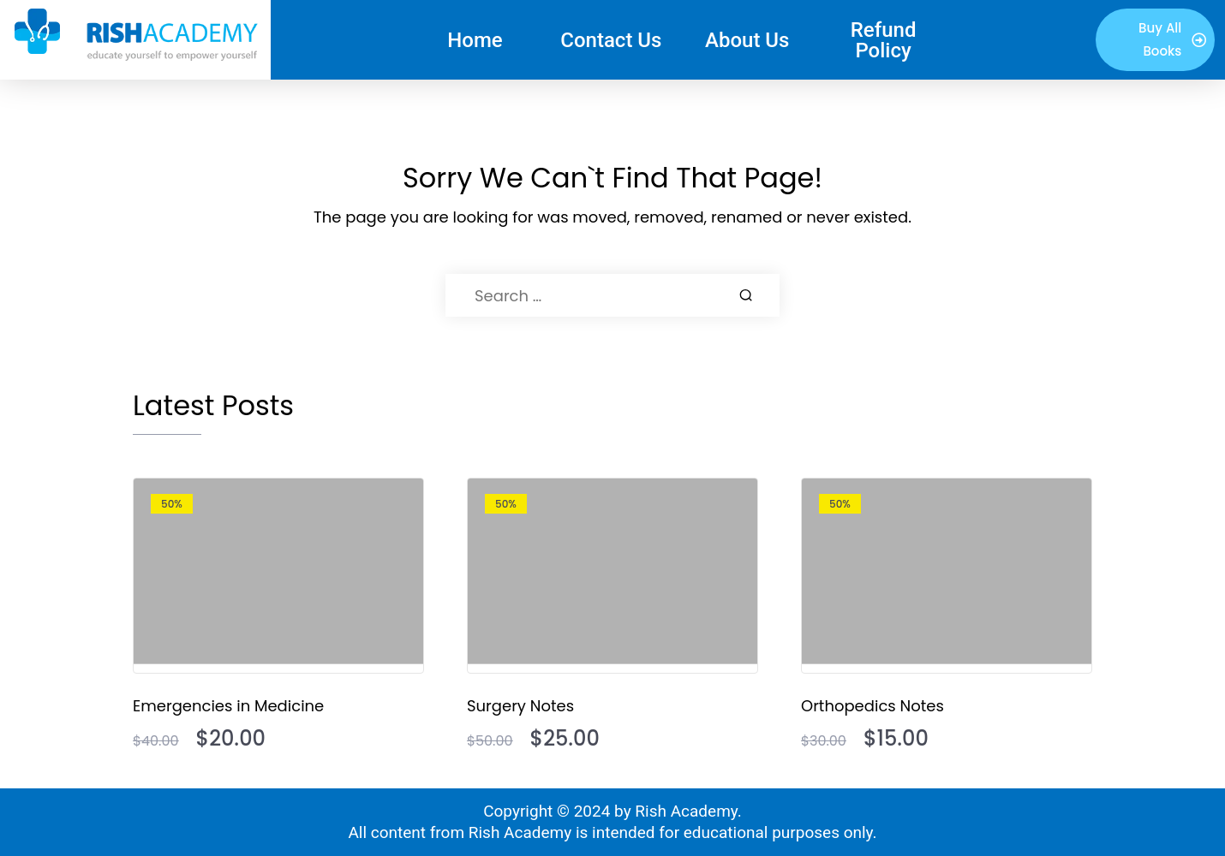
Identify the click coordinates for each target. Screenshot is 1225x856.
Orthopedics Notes (872, 705)
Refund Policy (884, 40)
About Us (747, 40)
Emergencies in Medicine (228, 705)
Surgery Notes (520, 705)
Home (474, 40)
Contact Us (610, 40)
